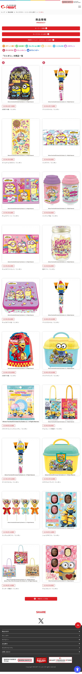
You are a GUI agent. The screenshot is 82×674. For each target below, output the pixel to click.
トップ (3, 12)
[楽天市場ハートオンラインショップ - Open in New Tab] (41, 660)
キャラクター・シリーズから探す (26, 12)
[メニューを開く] (79, 7)
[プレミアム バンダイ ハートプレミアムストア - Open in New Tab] (60, 660)
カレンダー (5, 635)
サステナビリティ (7, 648)
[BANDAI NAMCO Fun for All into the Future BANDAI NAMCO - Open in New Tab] (71, 2)
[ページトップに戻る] (78, 625)
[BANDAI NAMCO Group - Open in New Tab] (18, 660)
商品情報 (10, 12)
